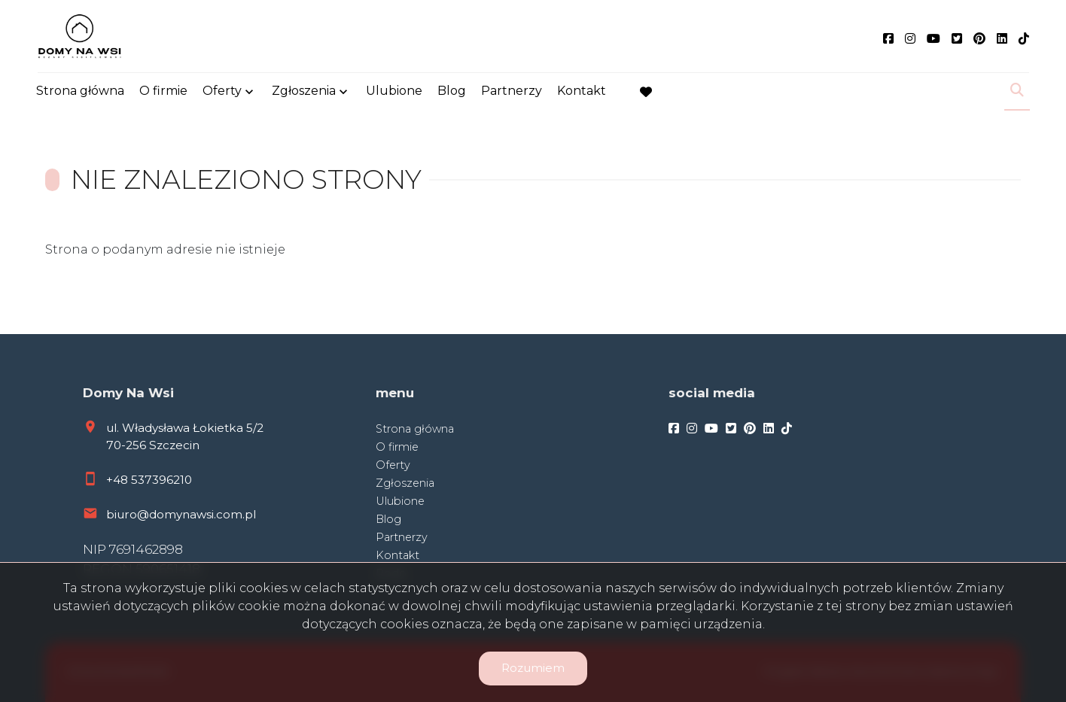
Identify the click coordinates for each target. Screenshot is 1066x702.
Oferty (222, 92)
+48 (118, 480)
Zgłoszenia (304, 92)
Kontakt (581, 92)
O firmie (163, 92)
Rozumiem (533, 668)
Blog (451, 92)
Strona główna (80, 92)
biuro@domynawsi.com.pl (181, 514)
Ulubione (394, 92)
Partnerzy (511, 92)
